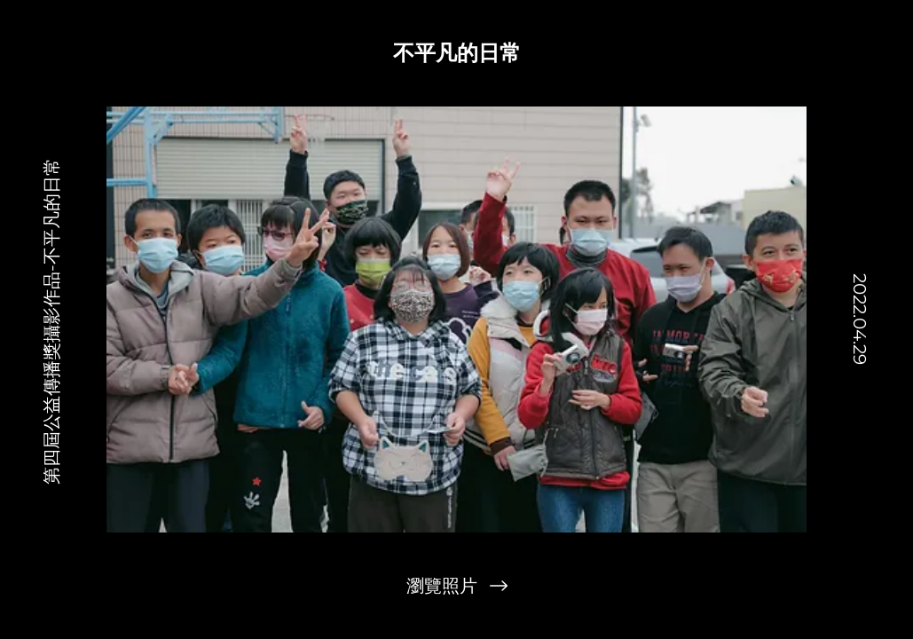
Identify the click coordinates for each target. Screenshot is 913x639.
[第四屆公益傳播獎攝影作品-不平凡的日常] (52, 319)
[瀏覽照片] (457, 586)
